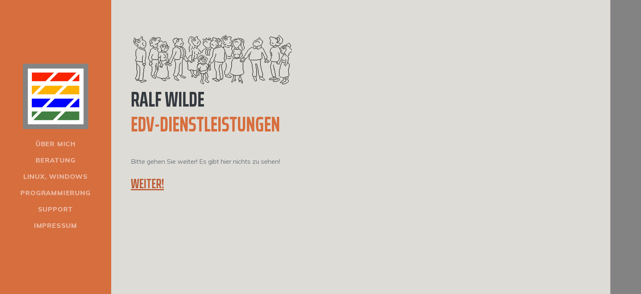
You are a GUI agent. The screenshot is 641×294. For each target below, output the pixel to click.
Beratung (55, 160)
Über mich (56, 144)
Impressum (55, 225)
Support (56, 209)
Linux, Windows (55, 176)
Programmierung (55, 193)
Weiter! (147, 184)
